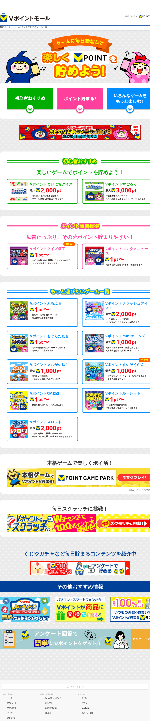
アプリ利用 (11, 707)
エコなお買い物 (50, 707)
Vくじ (84, 698)
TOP (5, 26)
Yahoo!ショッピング (53, 698)
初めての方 (130, 14)
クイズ (9, 712)
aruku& (85, 707)
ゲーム (9, 698)
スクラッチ (11, 717)
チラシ (84, 702)
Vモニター (48, 712)
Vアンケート (11, 702)
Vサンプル (48, 702)
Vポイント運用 (87, 712)
